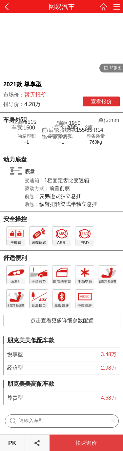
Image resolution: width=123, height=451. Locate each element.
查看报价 (101, 101)
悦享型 (15, 354)
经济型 (15, 368)
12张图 (110, 68)
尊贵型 (15, 398)
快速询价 (86, 443)
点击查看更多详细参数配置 (62, 320)
